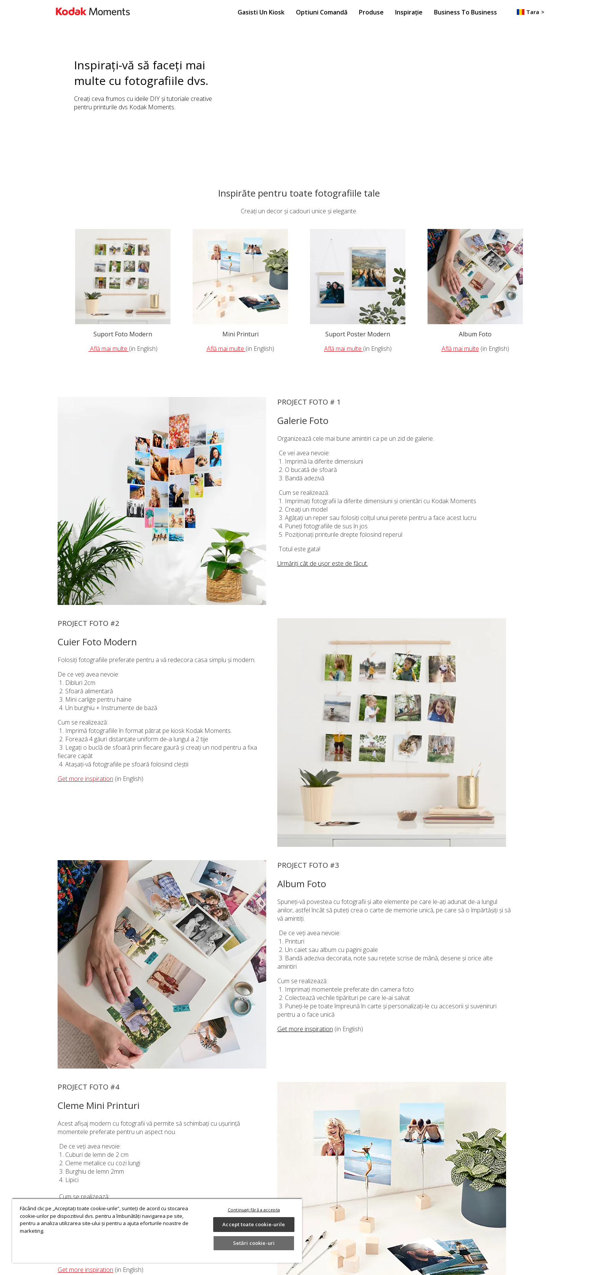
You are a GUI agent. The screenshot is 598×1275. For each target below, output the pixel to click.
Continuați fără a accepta (254, 1210)
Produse (371, 12)
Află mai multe (108, 348)
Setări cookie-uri (254, 1243)
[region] (157, 1230)
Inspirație (409, 12)
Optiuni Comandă (321, 12)
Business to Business (465, 12)
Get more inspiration (85, 778)
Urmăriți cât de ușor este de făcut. (322, 563)
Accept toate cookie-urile (253, 1224)
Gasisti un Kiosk (261, 12)
